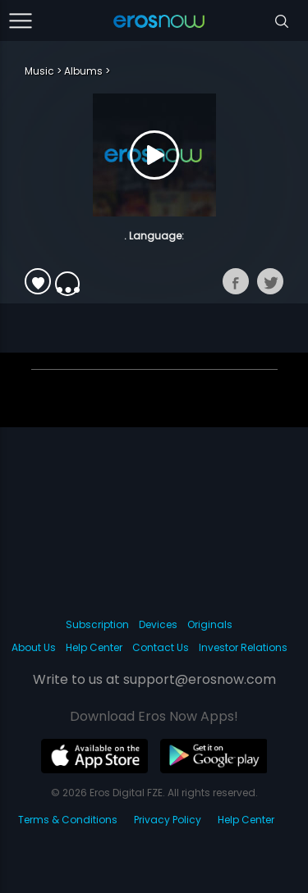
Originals (209, 624)
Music (39, 71)
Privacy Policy (167, 820)
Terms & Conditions (67, 820)
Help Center (94, 647)
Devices (158, 624)
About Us (33, 647)
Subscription (97, 624)
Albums (83, 71)
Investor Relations (243, 647)
